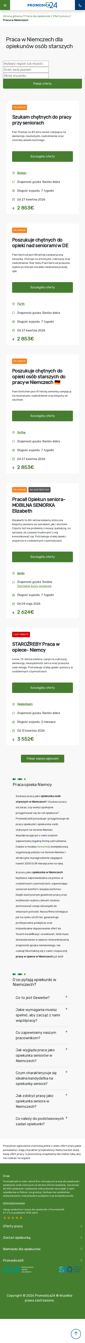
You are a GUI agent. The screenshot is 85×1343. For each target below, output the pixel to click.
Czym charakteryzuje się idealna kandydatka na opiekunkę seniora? (36, 1078)
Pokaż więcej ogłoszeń (43, 758)
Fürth (21, 304)
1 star (21, 1218)
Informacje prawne (14, 1203)
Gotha (21, 432)
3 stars (13, 1218)
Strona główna (12, 16)
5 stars (5, 1218)
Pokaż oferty (42, 83)
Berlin (21, 573)
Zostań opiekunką (16, 1238)
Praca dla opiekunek (37, 16)
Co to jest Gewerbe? (33, 998)
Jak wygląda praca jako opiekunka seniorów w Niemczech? (35, 1055)
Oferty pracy (61, 16)
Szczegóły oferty (42, 156)
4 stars (9, 1218)
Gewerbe (43, 846)
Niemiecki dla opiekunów (21, 1249)
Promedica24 (13, 1260)
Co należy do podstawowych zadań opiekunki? (40, 1121)
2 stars (17, 1218)
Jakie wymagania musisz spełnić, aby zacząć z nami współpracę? (38, 1015)
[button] (76, 1334)
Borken (21, 173)
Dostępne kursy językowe (34, 586)
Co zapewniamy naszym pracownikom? (36, 1035)
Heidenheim (25, 704)
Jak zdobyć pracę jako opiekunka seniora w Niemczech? (34, 1101)
